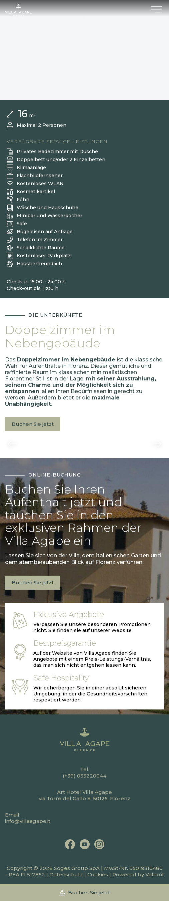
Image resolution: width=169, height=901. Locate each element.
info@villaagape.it (27, 821)
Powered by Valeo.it (138, 874)
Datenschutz (66, 874)
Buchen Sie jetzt (33, 424)
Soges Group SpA (77, 868)
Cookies (97, 874)
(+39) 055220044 (84, 776)
